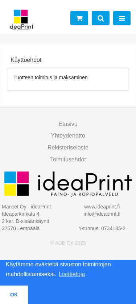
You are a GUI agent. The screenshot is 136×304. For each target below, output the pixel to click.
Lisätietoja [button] (72, 274)
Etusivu (67, 124)
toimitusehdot (68, 159)
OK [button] (14, 294)
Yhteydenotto (68, 135)
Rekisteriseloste (68, 147)
